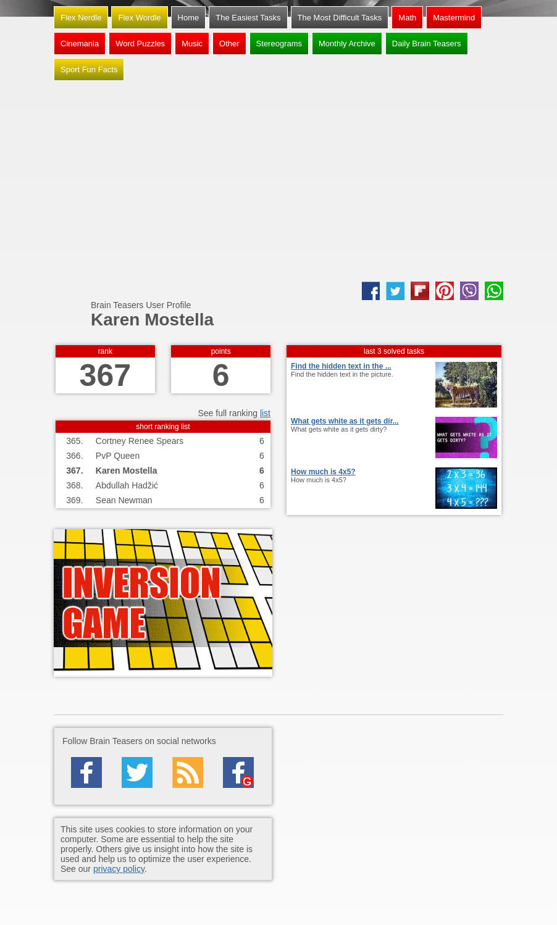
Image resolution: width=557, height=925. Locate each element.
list (265, 413)
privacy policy (118, 869)
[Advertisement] (278, 182)
